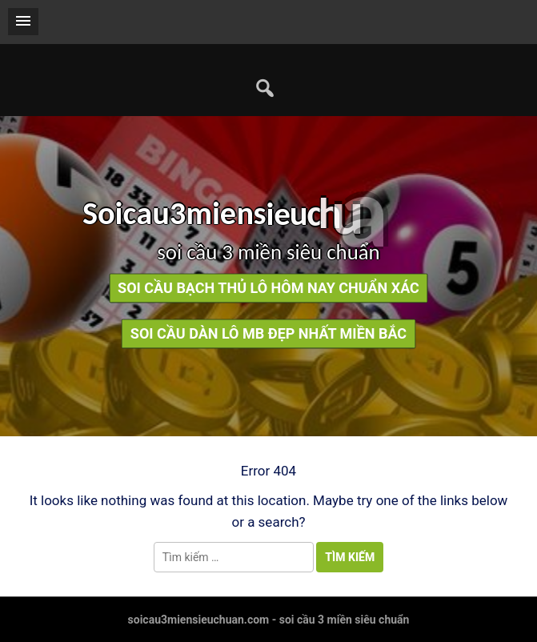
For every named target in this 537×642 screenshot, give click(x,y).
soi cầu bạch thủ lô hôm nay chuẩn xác (268, 288)
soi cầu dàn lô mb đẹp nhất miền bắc (268, 334)
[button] (23, 21)
